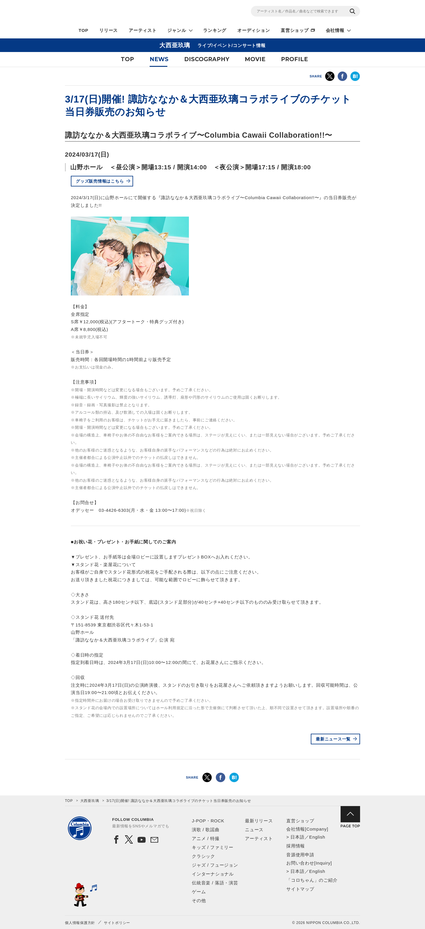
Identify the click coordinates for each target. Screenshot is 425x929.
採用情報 (295, 845)
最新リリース (259, 820)
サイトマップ (300, 888)
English (317, 836)
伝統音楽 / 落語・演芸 (215, 882)
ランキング (214, 30)
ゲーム (199, 891)
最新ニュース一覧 (333, 739)
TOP (83, 30)
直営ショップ (295, 30)
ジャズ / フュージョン (215, 865)
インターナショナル (213, 873)
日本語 (297, 836)
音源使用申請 (300, 854)
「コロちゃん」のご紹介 (311, 880)
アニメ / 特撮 (206, 838)
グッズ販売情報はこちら (100, 181)
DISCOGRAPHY (206, 59)
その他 (199, 900)
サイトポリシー (117, 923)
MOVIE (255, 59)
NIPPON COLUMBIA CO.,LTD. (118, 12)
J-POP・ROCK (208, 820)
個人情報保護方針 (80, 923)
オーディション (253, 30)
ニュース (254, 829)
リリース (108, 30)
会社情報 (335, 30)
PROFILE (294, 59)
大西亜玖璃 (89, 801)
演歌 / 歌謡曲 (206, 829)
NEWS (159, 59)
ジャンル (176, 30)
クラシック (203, 856)
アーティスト (143, 30)
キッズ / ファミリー (212, 847)
